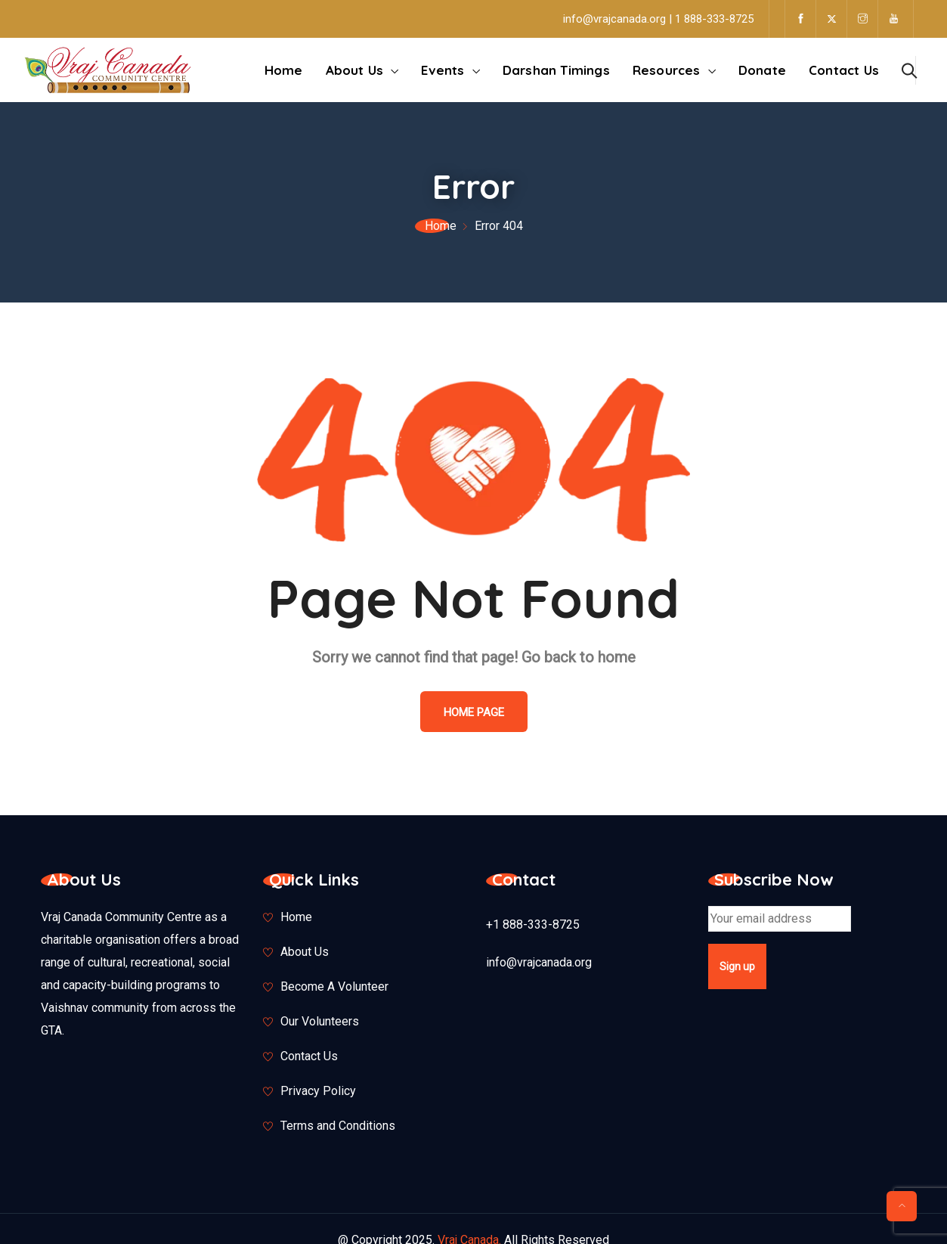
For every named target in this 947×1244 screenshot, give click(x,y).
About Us (355, 70)
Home (284, 70)
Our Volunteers (319, 1021)
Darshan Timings (556, 70)
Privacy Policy (318, 1091)
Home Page (474, 712)
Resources (667, 70)
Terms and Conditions (337, 1125)
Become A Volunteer (334, 986)
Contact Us (844, 70)
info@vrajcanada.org (539, 962)
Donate (762, 70)
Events (442, 70)
